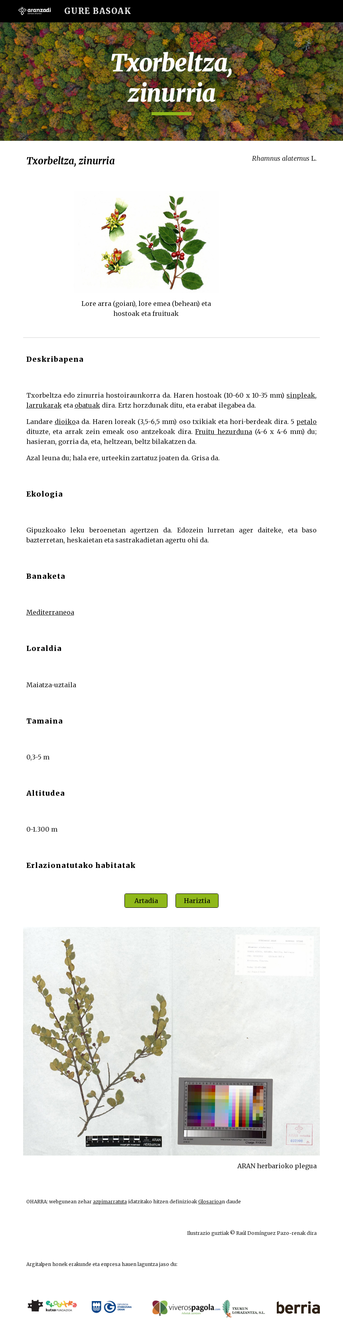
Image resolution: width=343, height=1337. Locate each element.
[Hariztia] (197, 900)
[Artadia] (146, 900)
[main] (171, 81)
